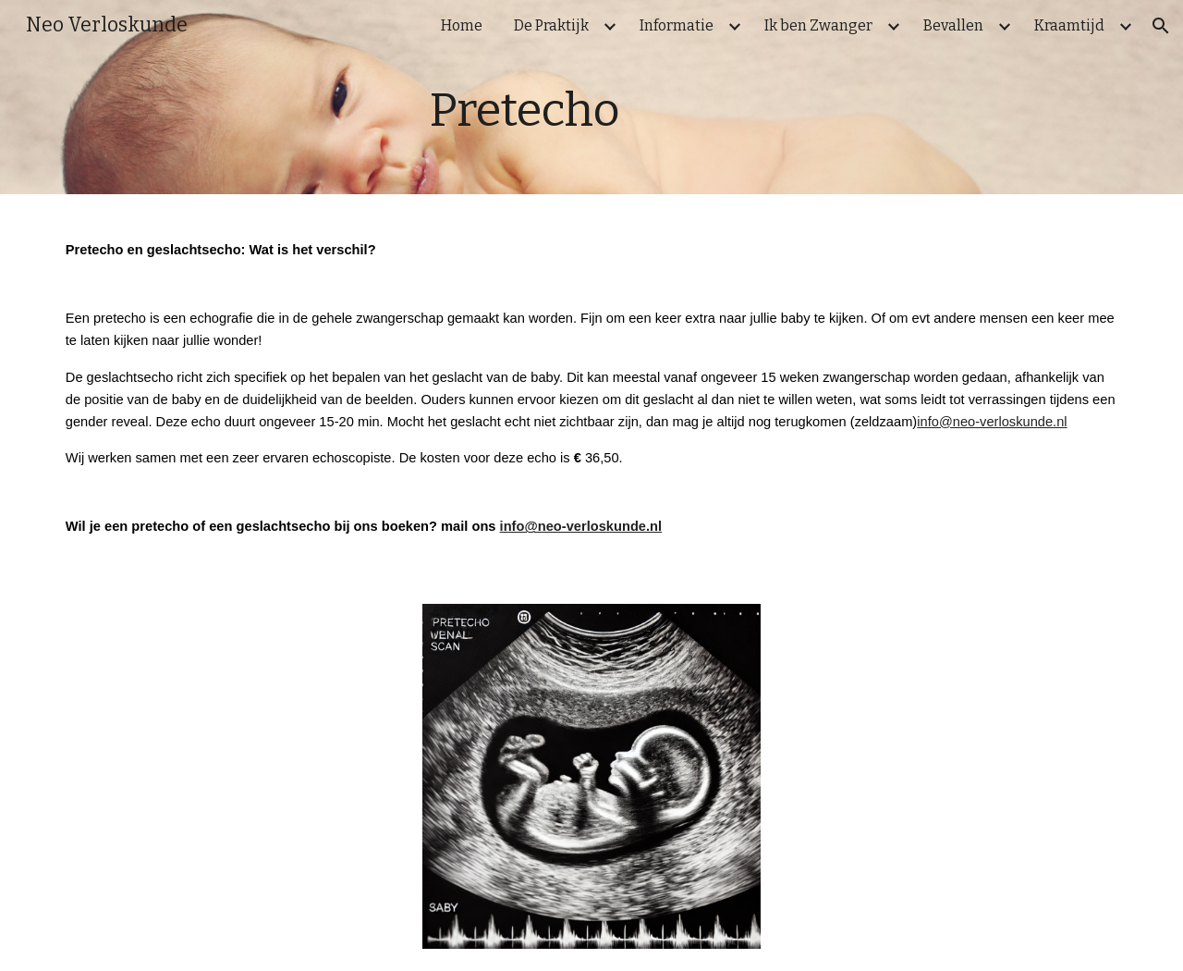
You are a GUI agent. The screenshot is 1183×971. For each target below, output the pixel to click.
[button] (1161, 26)
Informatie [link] (676, 25)
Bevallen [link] (953, 25)
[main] (591, 110)
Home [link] (461, 25)
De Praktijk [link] (551, 25)
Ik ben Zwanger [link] (818, 25)
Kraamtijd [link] (1069, 25)
